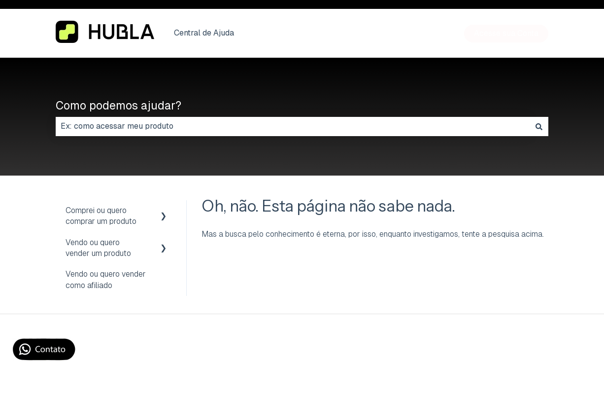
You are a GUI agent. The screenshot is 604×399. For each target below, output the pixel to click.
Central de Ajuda (204, 33)
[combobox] (293, 126)
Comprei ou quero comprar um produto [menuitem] (101, 215)
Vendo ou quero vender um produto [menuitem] (98, 247)
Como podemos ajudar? (118, 105)
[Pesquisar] (539, 126)
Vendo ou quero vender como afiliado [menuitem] (106, 279)
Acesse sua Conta (506, 33)
